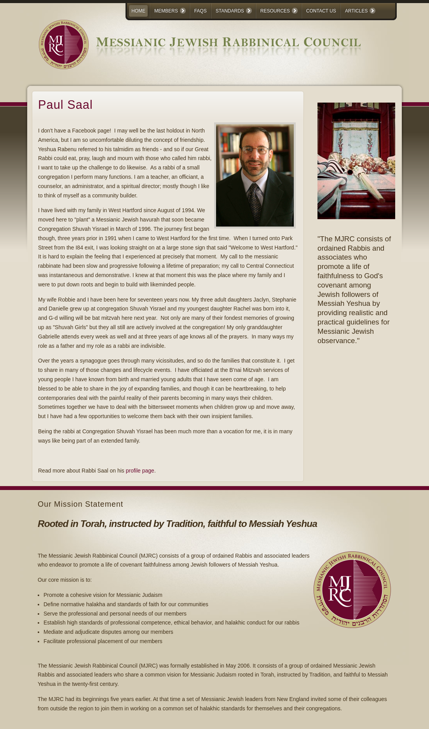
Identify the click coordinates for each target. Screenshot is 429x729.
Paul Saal (65, 105)
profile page (140, 470)
